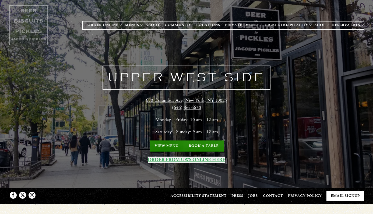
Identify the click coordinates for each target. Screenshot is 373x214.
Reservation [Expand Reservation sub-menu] (347, 24)
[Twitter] (22, 191)
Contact (273, 192)
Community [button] (178, 25)
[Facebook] (13, 191)
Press (237, 192)
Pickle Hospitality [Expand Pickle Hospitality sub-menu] (287, 24)
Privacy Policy (305, 192)
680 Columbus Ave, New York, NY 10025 (186, 100)
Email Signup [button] (345, 192)
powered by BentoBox (186, 207)
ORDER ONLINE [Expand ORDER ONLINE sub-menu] (103, 24)
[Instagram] (32, 191)
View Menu (166, 145)
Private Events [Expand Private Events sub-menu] (243, 24)
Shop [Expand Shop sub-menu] (321, 24)
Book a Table (204, 145)
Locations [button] (208, 25)
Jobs (253, 192)
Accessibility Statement (199, 192)
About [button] (153, 25)
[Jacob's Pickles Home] (29, 25)
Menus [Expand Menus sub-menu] (133, 24)
